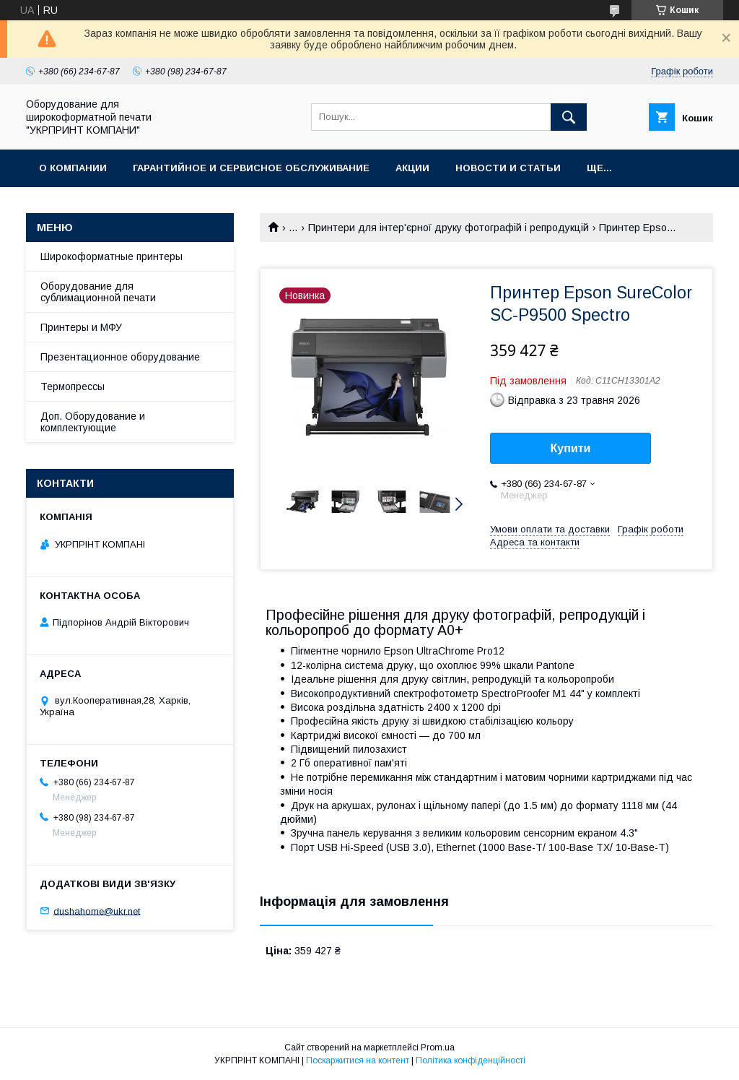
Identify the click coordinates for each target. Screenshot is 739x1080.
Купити (571, 448)
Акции (412, 168)
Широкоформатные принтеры (111, 256)
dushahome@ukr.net (96, 910)
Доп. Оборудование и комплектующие (92, 421)
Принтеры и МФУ (81, 327)
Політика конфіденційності (470, 1060)
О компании (73, 168)
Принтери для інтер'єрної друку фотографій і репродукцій (448, 227)
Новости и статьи (508, 168)
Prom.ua (438, 1047)
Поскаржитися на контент (357, 1060)
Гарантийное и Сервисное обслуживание (251, 168)
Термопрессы (72, 386)
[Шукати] (569, 117)
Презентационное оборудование (120, 357)
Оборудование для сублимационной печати (98, 291)
